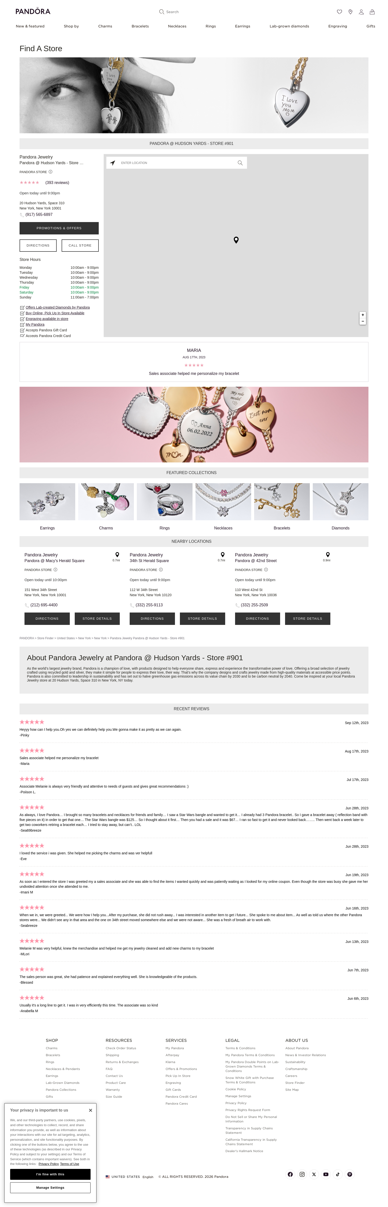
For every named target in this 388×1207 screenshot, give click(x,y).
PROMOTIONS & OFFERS (59, 228)
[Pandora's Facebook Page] (290, 1174)
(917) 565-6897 (38, 214)
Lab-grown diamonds (289, 26)
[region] (50, 1153)
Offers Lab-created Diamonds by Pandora (58, 307)
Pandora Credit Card (181, 1096)
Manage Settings (238, 1096)
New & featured (30, 26)
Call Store (80, 245)
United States (66, 638)
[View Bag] (372, 11)
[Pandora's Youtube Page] (326, 1174)
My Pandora (35, 324)
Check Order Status (121, 1048)
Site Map (292, 1090)
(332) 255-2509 (254, 605)
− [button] (363, 321)
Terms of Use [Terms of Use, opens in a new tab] (69, 1164)
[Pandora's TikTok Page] (338, 1174)
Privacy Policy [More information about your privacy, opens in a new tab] (49, 1164)
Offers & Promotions (181, 1069)
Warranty (113, 1090)
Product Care (116, 1083)
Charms (105, 26)
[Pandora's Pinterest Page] (350, 1174)
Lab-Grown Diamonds (62, 1083)
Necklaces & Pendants (63, 1069)
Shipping (112, 1055)
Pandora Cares (177, 1103)
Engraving (337, 26)
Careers (291, 1076)
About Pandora (297, 1048)
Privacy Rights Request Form (247, 1110)
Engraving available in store (47, 319)
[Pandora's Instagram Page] (302, 1174)
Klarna (170, 1062)
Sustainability (295, 1062)
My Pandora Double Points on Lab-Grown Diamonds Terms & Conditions (252, 1066)
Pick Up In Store (178, 1076)
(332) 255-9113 (149, 605)
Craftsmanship (296, 1069)
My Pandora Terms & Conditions (250, 1055)
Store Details (97, 618)
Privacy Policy (236, 1103)
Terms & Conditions (240, 1048)
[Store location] (350, 11)
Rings (211, 26)
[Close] (90, 1110)
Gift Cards (173, 1090)
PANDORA (27, 638)
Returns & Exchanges (122, 1062)
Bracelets (140, 26)
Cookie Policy (235, 1089)
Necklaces (177, 26)
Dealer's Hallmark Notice (244, 1151)
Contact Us (114, 1076)
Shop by (71, 26)
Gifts (370, 26)
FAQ (109, 1069)
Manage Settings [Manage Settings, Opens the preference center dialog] (50, 1187)
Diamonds (340, 506)
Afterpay (172, 1055)
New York (84, 638)
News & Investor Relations (305, 1055)
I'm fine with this (50, 1174)
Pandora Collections (61, 1090)
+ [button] (363, 315)
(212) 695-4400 (43, 605)
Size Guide (114, 1096)
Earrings (242, 26)
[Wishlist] (339, 11)
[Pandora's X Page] (314, 1174)
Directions (37, 245)
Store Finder (45, 638)
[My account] (361, 11)
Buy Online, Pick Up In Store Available (55, 313)
